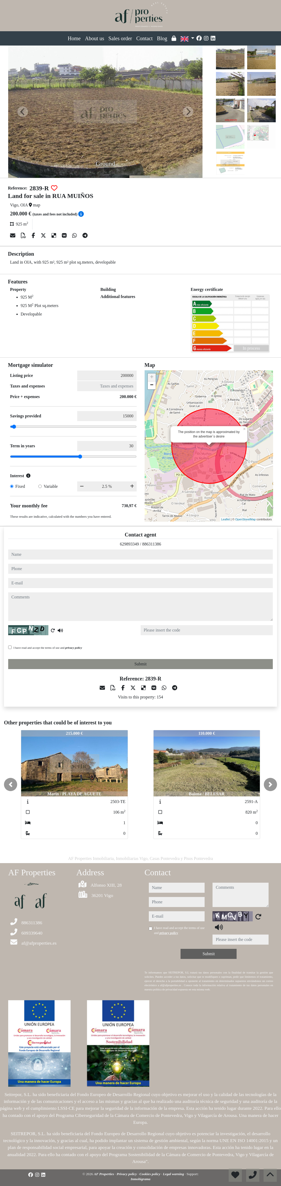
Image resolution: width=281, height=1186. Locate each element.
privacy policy (73, 647)
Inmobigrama (140, 1179)
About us (94, 38)
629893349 (129, 544)
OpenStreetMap (245, 519)
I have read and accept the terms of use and (47, 647)
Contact (144, 38)
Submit (140, 664)
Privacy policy (127, 1174)
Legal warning (174, 1174)
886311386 (151, 544)
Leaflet (225, 519)
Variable (51, 486)
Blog (162, 38)
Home (74, 38)
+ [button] (151, 377)
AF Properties (104, 1174)
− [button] (151, 385)
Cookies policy (150, 1174)
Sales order (120, 38)
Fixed (20, 486)
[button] (10, 784)
